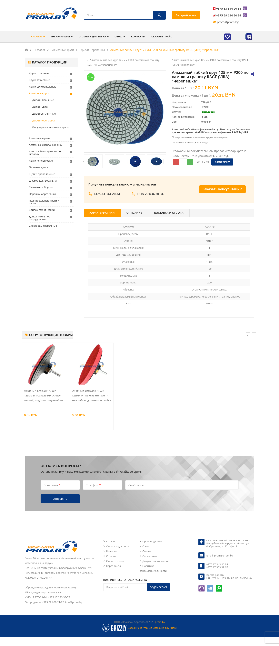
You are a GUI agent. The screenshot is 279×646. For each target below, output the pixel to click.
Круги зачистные (39, 80)
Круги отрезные (39, 73)
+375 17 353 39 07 (217, 567)
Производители (152, 541)
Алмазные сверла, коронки (46, 145)
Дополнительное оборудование (39, 218)
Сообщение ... (138, 485)
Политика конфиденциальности (153, 568)
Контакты (138, 36)
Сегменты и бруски (41, 187)
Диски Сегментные (44, 113)
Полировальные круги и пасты (44, 202)
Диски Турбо (40, 107)
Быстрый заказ (186, 15)
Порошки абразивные (43, 194)
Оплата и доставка (117, 546)
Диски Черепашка (43, 120)
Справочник (150, 556)
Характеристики (102, 212)
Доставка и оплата (169, 212)
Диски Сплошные (43, 100)
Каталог (111, 541)
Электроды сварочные (43, 225)
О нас (145, 546)
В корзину (222, 162)
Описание (134, 212)
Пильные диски (38, 167)
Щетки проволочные (42, 174)
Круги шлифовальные (42, 86)
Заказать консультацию (222, 189)
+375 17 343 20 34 (217, 564)
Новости (111, 551)
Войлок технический (42, 210)
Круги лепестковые (41, 160)
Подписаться (158, 587)
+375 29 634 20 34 (228, 15)
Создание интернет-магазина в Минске (152, 628)
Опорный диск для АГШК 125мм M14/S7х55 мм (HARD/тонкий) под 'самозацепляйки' (44, 395)
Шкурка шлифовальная (43, 180)
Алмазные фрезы (39, 138)
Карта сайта (113, 566)
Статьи (146, 551)
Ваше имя (52, 485)
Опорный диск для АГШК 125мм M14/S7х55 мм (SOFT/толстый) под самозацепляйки (91, 395)
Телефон (93, 485)
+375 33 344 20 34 (228, 8)
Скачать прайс (161, 36)
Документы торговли (155, 561)
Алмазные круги (39, 93)
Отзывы (111, 556)
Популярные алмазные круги (50, 127)
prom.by (160, 622)
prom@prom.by (228, 22)
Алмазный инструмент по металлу (45, 153)
